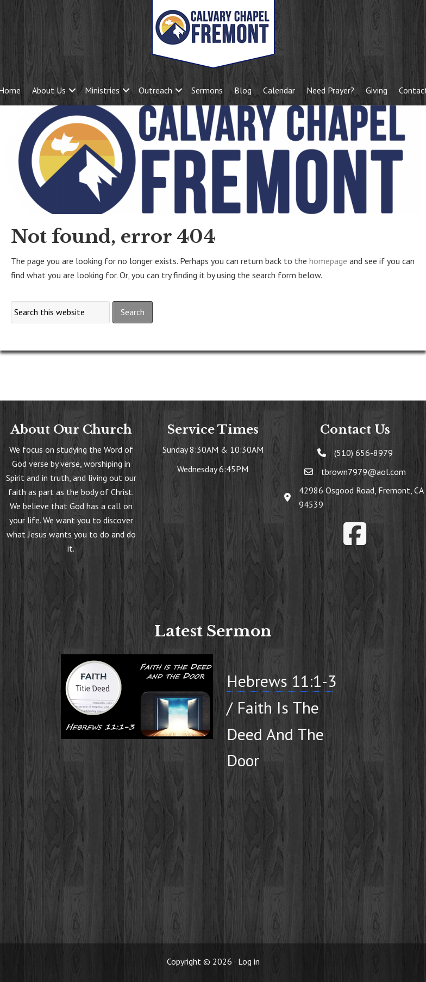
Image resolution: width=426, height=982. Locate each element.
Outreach (155, 90)
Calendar (279, 90)
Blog (243, 90)
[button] (72, 90)
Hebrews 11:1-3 (281, 680)
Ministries (102, 90)
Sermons (207, 90)
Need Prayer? (330, 90)
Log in (249, 961)
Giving (376, 90)
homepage (328, 260)
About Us (49, 90)
